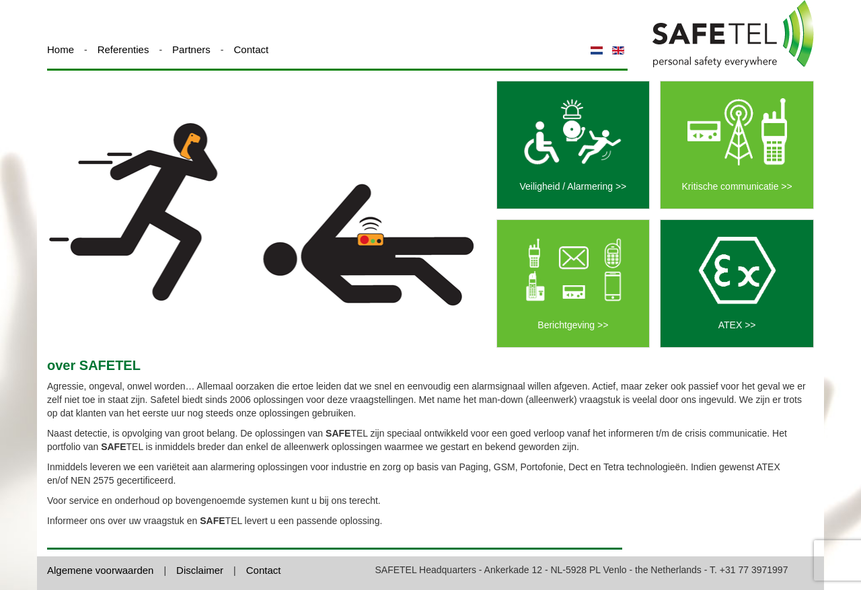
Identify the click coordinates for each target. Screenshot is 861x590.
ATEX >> (737, 325)
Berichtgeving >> (572, 325)
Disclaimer (199, 570)
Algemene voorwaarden (100, 570)
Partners (191, 49)
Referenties (123, 49)
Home (60, 49)
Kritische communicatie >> (737, 186)
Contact (250, 49)
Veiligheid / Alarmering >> (572, 186)
